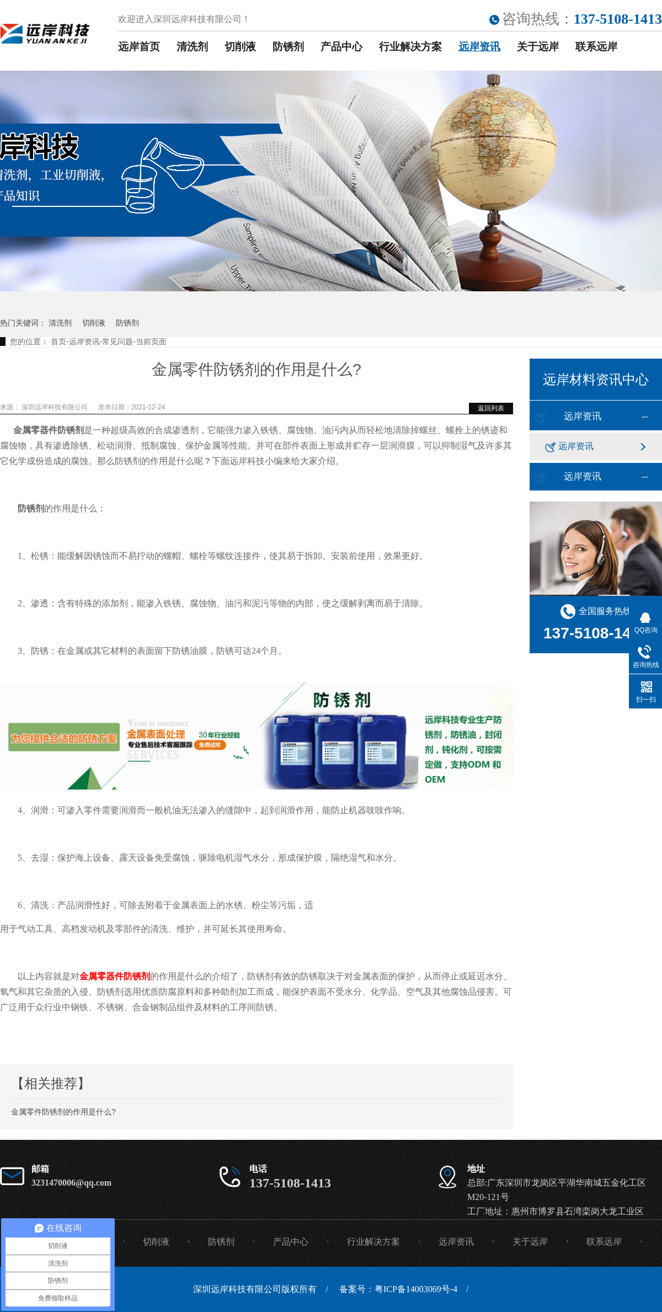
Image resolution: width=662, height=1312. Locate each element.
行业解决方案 (410, 46)
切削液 (240, 46)
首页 (58, 341)
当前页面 (151, 341)
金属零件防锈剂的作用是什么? (63, 1111)
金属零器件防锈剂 (114, 976)
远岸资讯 (479, 46)
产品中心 (341, 46)
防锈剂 (288, 46)
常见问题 (117, 341)
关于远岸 (538, 46)
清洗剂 (192, 46)
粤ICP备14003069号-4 (416, 1289)
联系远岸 (596, 46)
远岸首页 (139, 46)
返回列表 (491, 408)
